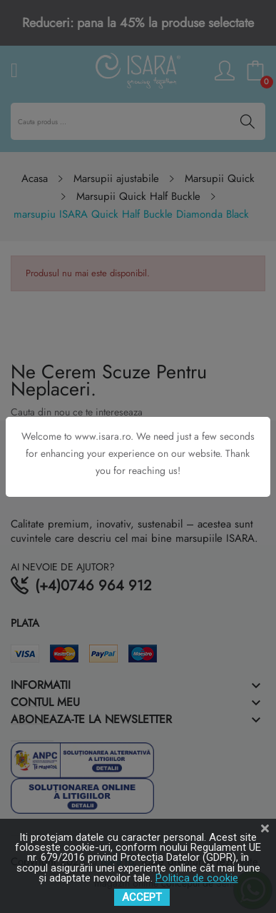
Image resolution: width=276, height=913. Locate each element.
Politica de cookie (196, 878)
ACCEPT (142, 897)
